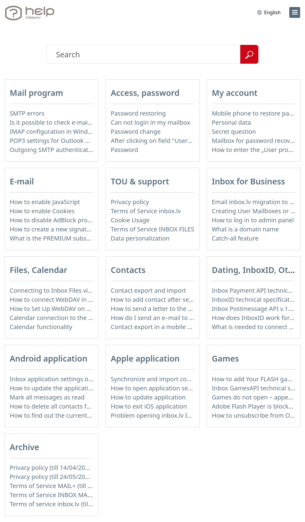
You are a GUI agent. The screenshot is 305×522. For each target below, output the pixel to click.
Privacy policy (130, 202)
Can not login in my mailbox (150, 122)
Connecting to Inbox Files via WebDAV (63, 290)
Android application (48, 358)
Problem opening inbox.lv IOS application (169, 415)
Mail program (36, 92)
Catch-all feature (235, 238)
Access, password (145, 92)
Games (225, 358)
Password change (136, 131)
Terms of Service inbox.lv (146, 211)
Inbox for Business (248, 181)
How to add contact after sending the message (177, 299)
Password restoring (138, 113)
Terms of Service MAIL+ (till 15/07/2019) (66, 486)
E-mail (22, 181)
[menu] (294, 12)
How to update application (148, 397)
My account (234, 92)
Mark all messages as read (47, 397)
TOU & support (140, 181)
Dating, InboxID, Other (256, 269)
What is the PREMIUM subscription (59, 238)
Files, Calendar (38, 269)
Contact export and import (148, 290)
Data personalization (140, 238)
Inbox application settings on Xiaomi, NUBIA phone (82, 379)
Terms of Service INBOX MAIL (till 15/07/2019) (74, 495)
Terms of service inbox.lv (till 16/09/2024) (67, 504)
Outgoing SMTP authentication (53, 150)
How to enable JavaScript (45, 202)
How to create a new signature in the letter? (71, 229)
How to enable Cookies (42, 211)
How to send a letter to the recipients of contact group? (189, 309)
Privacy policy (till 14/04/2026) (52, 467)
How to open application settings (157, 388)
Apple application (145, 358)
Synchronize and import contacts (157, 379)
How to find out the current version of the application (85, 415)
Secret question (234, 131)
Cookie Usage (130, 220)
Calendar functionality (41, 327)
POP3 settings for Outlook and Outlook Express (77, 140)
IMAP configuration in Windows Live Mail (67, 131)
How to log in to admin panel (253, 220)
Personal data (231, 122)
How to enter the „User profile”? (257, 150)
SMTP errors (27, 113)
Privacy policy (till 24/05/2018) (52, 477)
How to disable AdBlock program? (57, 220)
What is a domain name (245, 229)
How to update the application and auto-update (77, 388)
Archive (24, 447)
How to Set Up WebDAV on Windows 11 (65, 309)
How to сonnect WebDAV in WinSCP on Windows (78, 299)
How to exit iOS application (149, 406)
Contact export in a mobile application (165, 327)
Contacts (128, 269)
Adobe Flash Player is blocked (254, 406)
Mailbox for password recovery (255, 140)
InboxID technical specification (255, 299)
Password (124, 150)
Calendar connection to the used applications (74, 318)
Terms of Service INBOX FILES (152, 229)
